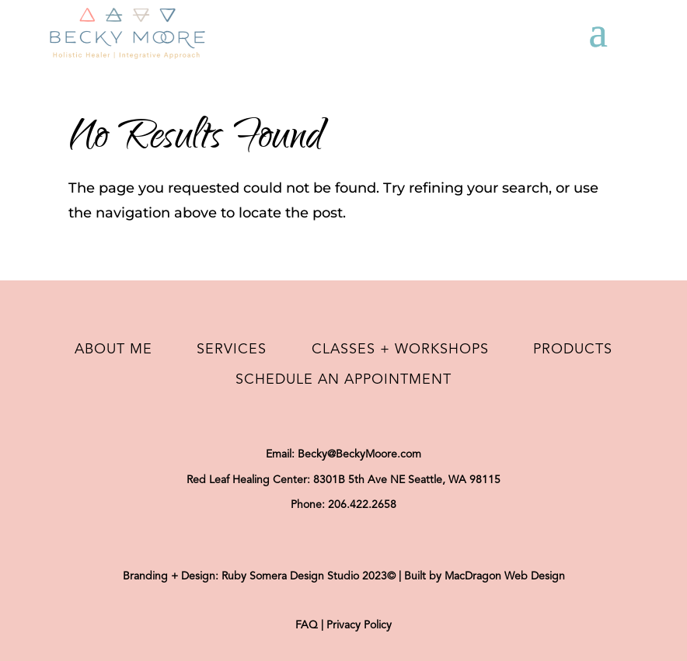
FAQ (306, 625)
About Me (113, 350)
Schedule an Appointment (343, 380)
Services (232, 350)
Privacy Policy (359, 625)
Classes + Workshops (400, 350)
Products (572, 350)
